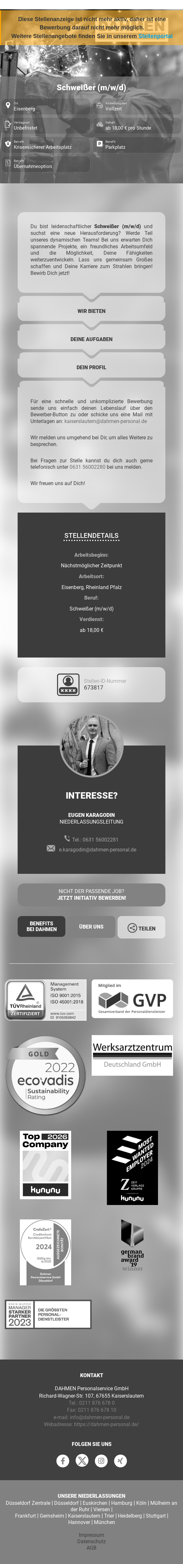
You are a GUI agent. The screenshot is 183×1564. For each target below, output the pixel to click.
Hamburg (121, 1503)
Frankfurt (25, 1516)
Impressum (91, 1535)
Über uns (91, 927)
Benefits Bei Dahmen (42, 926)
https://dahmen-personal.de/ (106, 1424)
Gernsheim (52, 1516)
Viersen (101, 1509)
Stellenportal (155, 36)
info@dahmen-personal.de (99, 1417)
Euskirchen (95, 1503)
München (104, 1522)
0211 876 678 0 (97, 1403)
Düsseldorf (66, 1503)
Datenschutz (91, 1541)
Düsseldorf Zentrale (28, 1503)
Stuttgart (156, 1516)
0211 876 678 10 (97, 1410)
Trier (109, 1516)
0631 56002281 (101, 840)
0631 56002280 (87, 467)
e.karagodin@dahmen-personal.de (97, 850)
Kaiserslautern (84, 1516)
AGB (91, 1548)
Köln (141, 1503)
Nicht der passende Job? (91, 895)
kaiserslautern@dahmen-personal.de (105, 421)
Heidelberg (130, 1516)
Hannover (79, 1522)
